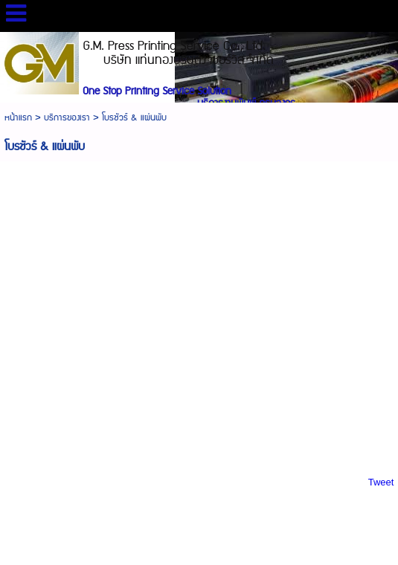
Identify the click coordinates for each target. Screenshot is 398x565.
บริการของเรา (67, 118)
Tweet (381, 482)
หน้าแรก (18, 118)
